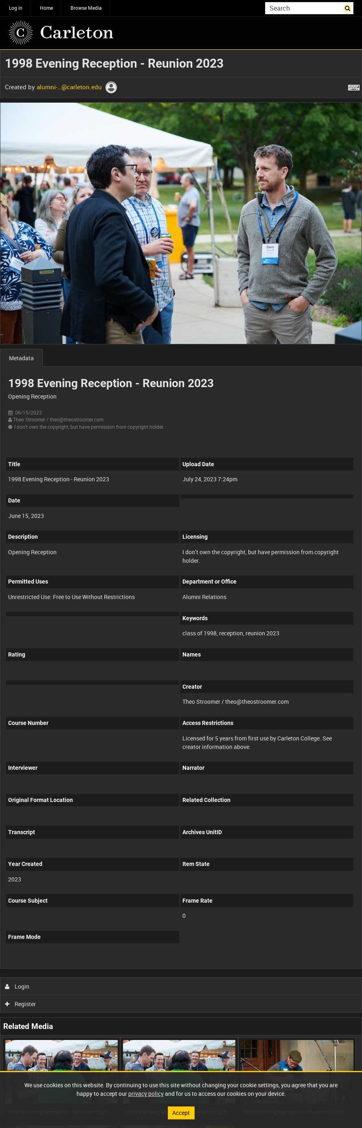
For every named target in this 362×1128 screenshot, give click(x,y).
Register (20, 1004)
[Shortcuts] (354, 86)
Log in (15, 7)
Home (46, 7)
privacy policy (146, 1093)
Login (17, 986)
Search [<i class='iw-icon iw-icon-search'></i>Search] (348, 7)
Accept (181, 1113)
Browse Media (86, 7)
